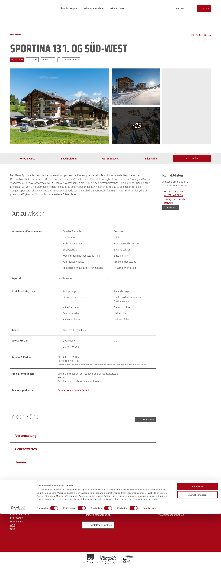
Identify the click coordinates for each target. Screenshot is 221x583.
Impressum (16, 521)
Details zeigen (150, 577)
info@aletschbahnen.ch (170, 518)
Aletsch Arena (15, 34)
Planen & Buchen (94, 7)
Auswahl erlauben (197, 564)
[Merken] (207, 34)
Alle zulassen (197, 556)
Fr (182, 7)
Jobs (13, 502)
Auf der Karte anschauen (145, 423)
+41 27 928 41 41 (167, 512)
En (177, 7)
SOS (12, 532)
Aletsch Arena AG (20, 494)
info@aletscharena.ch (98, 518)
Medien (14, 506)
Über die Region (68, 7)
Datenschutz (17, 525)
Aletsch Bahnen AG (21, 498)
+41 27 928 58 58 (95, 512)
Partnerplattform (19, 517)
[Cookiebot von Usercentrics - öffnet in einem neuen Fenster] (18, 577)
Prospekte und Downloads (24, 513)
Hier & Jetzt (117, 7)
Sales (13, 509)
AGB (12, 528)
